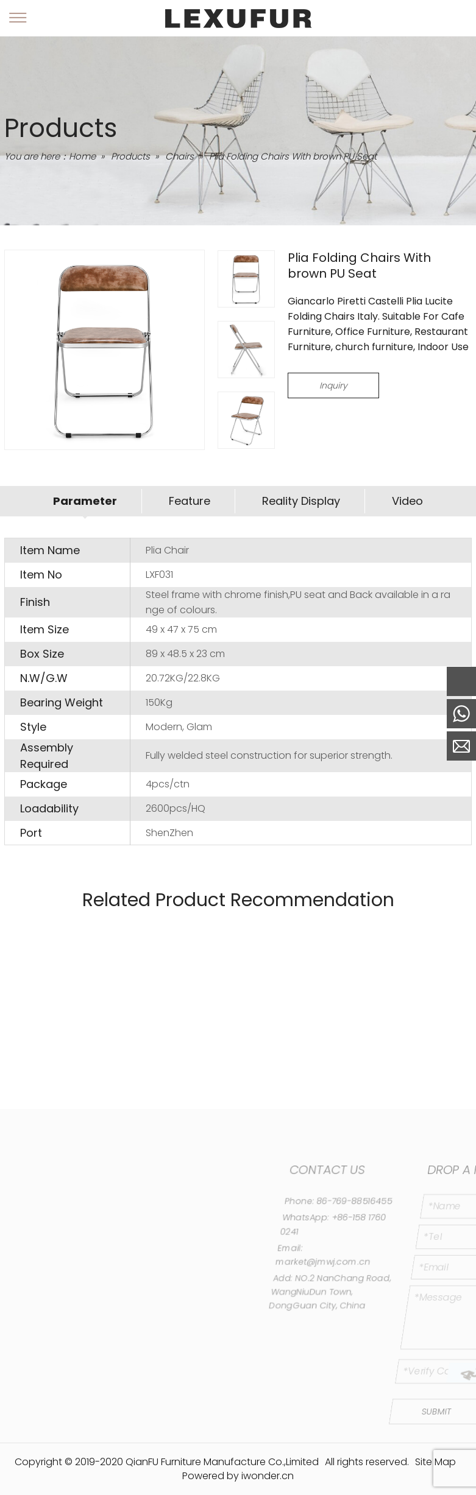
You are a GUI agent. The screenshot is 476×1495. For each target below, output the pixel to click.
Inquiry (333, 385)
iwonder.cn (267, 1476)
